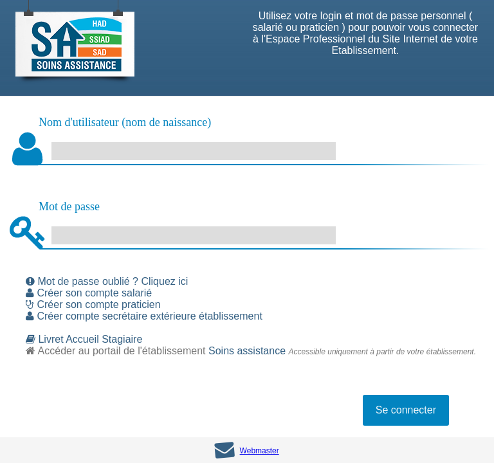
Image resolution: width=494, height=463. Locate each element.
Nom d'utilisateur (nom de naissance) (125, 122)
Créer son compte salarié (89, 292)
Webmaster (259, 450)
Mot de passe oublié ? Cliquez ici (107, 281)
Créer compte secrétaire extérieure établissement (144, 316)
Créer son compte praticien (93, 304)
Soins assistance (247, 350)
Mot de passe (69, 206)
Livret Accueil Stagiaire (84, 339)
